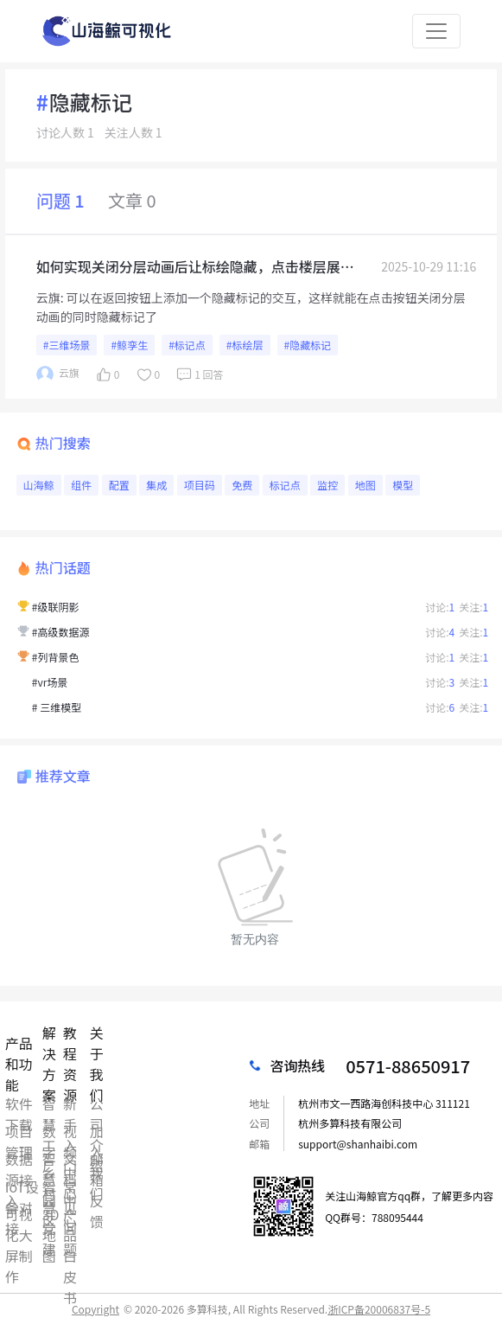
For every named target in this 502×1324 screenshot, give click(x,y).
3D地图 (51, 1214)
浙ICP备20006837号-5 (378, 1309)
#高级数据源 (61, 631)
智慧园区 (49, 1158)
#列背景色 (55, 656)
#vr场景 (50, 682)
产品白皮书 (70, 1214)
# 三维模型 (56, 707)
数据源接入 (19, 1158)
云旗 (48, 297)
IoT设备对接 (22, 1186)
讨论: (439, 606)
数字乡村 (49, 1131)
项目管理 (19, 1131)
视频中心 (70, 1131)
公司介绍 (97, 1103)
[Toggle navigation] (436, 31)
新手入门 (70, 1103)
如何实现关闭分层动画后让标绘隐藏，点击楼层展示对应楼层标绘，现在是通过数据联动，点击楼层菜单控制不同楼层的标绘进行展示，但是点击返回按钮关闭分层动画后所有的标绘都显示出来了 (195, 266)
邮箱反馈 (97, 1158)
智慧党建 (49, 1186)
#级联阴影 (55, 606)
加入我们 (97, 1131)
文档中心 (70, 1158)
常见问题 (70, 1186)
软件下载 (19, 1103)
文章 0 (132, 200)
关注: (473, 606)
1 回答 (198, 374)
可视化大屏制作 (19, 1214)
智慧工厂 (49, 1103)
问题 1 (60, 200)
